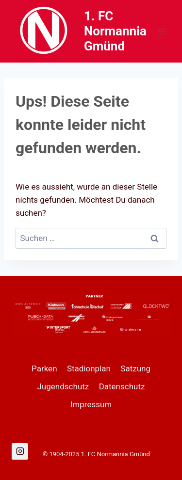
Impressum (91, 404)
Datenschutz (122, 386)
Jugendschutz (63, 386)
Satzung (135, 368)
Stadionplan (89, 368)
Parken (44, 368)
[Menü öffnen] (161, 31)
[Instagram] (20, 451)
